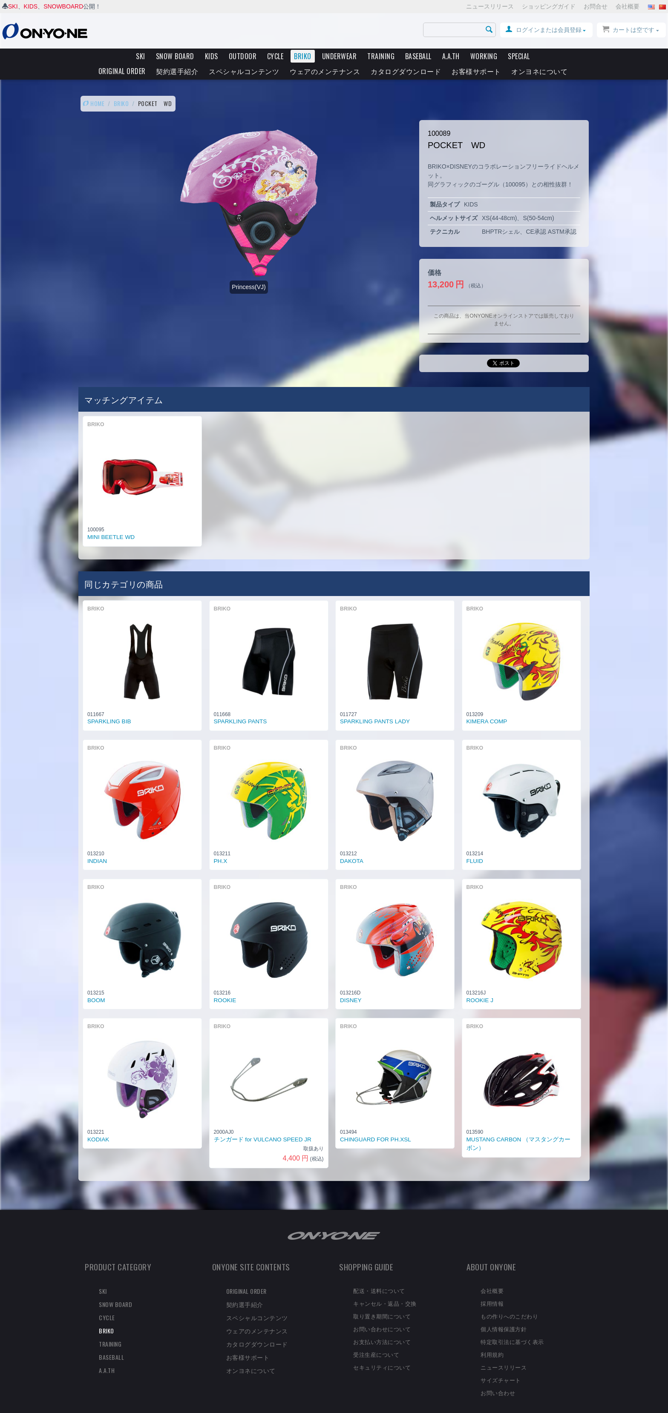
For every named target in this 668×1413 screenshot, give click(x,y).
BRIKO (302, 56)
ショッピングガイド (549, 6)
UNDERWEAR (339, 56)
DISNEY (351, 986)
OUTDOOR (243, 56)
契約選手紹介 (177, 71)
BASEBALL (418, 56)
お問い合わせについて (382, 1314)
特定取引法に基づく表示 (512, 1327)
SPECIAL (519, 56)
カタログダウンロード (406, 71)
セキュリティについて (382, 1352)
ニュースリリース (490, 6)
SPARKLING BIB (109, 707)
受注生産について (376, 1340)
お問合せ (596, 6)
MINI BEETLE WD (111, 522)
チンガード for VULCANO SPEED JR (262, 1125)
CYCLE (275, 56)
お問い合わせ (498, 1378)
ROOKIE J (479, 986)
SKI (13, 6)
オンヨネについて (539, 71)
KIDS (31, 6)
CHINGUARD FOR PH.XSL (375, 1125)
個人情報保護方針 (504, 1314)
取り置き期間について (382, 1301)
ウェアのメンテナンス (325, 71)
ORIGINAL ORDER (122, 71)
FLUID (474, 846)
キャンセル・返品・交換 (385, 1288)
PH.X (220, 846)
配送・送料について (379, 1276)
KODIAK (98, 1125)
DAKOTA (351, 846)
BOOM (96, 986)
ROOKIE (225, 986)
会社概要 (627, 6)
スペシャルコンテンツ (244, 71)
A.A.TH (451, 56)
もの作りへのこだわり (509, 1301)
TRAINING (380, 56)
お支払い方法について (382, 1327)
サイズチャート (501, 1365)
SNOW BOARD (175, 56)
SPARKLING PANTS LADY (375, 707)
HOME (93, 88)
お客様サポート (476, 71)
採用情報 (492, 1288)
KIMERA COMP (486, 707)
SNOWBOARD (63, 6)
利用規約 (492, 1340)
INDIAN (97, 846)
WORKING (484, 56)
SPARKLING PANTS (240, 707)
